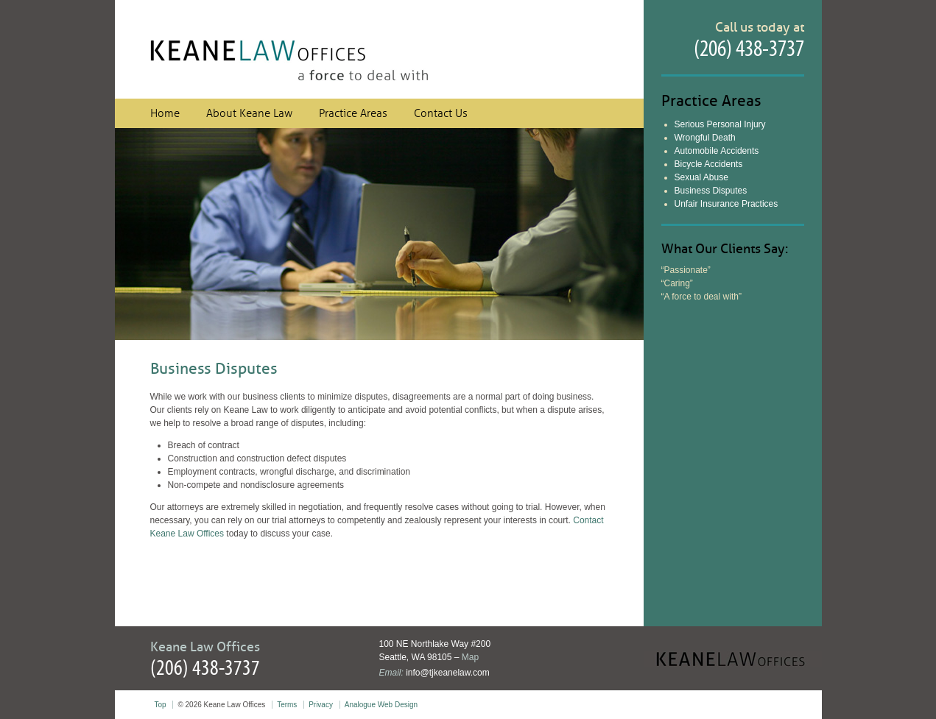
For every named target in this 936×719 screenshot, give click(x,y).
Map (470, 657)
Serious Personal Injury (720, 124)
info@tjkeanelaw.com (448, 672)
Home (165, 113)
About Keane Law (249, 113)
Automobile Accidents (717, 151)
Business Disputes (711, 190)
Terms (287, 705)
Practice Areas (353, 113)
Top (160, 705)
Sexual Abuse (701, 177)
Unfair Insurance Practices (726, 204)
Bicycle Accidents (709, 164)
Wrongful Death (705, 137)
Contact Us (441, 113)
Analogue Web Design (381, 705)
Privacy (321, 705)
